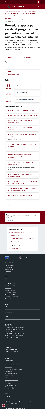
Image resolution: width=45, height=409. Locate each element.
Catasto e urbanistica (10, 290)
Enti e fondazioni (9, 269)
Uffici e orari (7, 339)
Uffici (6, 278)
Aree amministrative (9, 265)
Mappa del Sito (14, 403)
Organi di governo (9, 271)
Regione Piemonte (8, 1)
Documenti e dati (9, 267)
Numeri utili (7, 342)
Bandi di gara (8, 18)
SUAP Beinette (8, 371)
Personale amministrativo (11, 274)
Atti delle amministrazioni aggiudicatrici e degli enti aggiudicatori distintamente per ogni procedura (20, 14)
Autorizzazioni (8, 288)
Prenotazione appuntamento (11, 387)
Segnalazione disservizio (10, 385)
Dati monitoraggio (9, 402)
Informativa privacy (9, 375)
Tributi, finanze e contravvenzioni (12, 296)
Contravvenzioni (8, 367)
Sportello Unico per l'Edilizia (11, 373)
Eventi (6, 316)
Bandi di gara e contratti (30, 11)
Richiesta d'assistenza (10, 388)
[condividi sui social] (8, 58)
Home (6, 11)
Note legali (7, 378)
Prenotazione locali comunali (11, 365)
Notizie (6, 306)
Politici (6, 276)
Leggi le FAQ (8, 383)
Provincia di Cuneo (9, 360)
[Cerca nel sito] (38, 6)
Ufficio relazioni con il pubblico (11, 337)
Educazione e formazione (10, 292)
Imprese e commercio (10, 294)
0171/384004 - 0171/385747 (16, 329)
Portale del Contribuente (10, 363)
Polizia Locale (8, 299)
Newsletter (7, 396)
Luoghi (6, 314)
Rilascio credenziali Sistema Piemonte (13, 369)
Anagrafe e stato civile (10, 286)
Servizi (20, 402)
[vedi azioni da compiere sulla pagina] (27, 58)
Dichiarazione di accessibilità (11, 380)
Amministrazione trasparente (16, 11)
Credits (30, 402)
